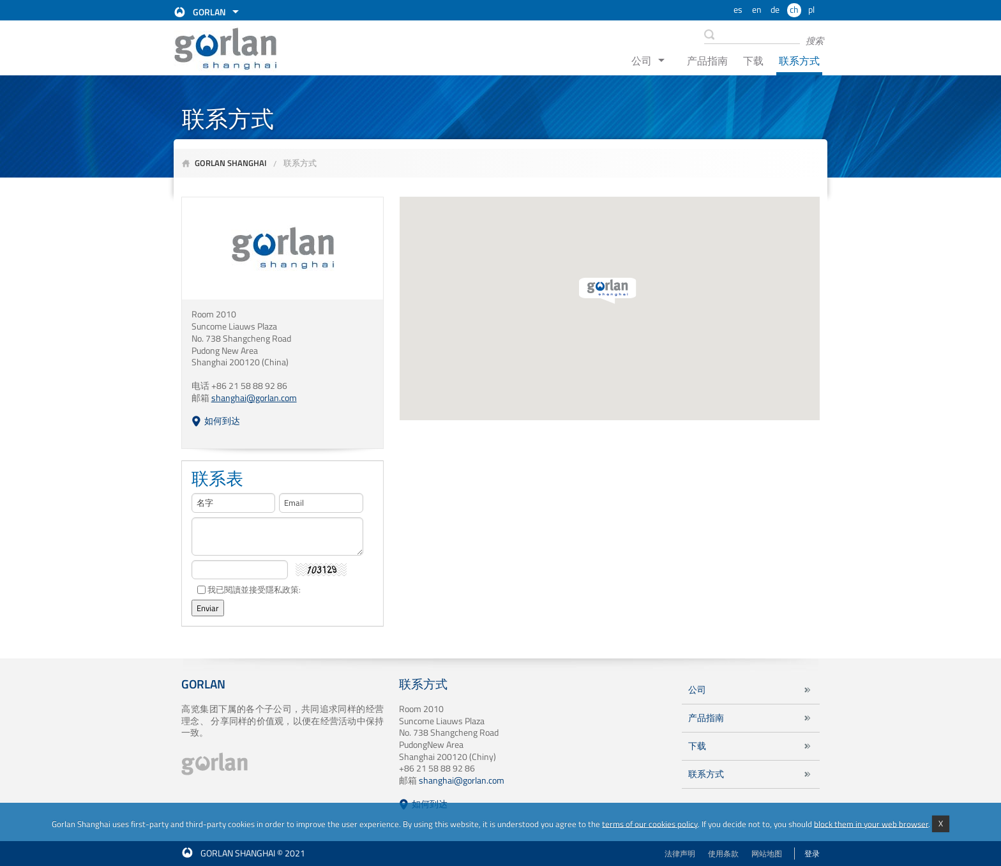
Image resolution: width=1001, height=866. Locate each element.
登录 (812, 853)
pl (811, 9)
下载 (753, 60)
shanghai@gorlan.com (461, 780)
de (775, 9)
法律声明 (680, 853)
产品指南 (707, 60)
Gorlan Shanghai (231, 162)
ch (794, 9)
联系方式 (799, 60)
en (757, 9)
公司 (641, 60)
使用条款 (723, 853)
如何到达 (222, 421)
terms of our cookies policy (650, 823)
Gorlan (209, 12)
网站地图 (766, 853)
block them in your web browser (871, 823)
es (738, 9)
